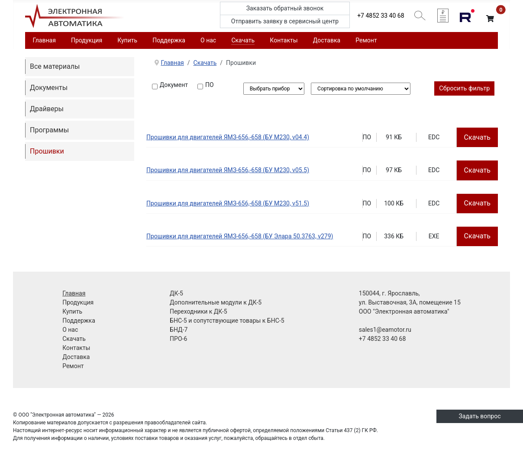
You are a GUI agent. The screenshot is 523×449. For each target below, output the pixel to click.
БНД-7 (178, 329)
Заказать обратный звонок (284, 8)
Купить (127, 40)
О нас (208, 40)
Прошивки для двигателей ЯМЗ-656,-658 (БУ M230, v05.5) (227, 170)
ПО (209, 84)
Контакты (283, 40)
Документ (174, 84)
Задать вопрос (480, 416)
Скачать (243, 40)
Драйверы (47, 109)
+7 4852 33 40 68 (380, 15)
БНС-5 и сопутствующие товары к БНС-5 (227, 320)
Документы (49, 87)
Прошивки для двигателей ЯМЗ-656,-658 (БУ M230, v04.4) (227, 137)
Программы (49, 130)
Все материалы (55, 66)
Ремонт (366, 40)
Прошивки (47, 151)
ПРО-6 (178, 338)
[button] (490, 19)
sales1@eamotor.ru (385, 329)
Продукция (86, 40)
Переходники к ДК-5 (198, 311)
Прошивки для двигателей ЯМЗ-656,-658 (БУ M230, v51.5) (227, 203)
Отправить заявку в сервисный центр (285, 21)
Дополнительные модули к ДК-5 (216, 302)
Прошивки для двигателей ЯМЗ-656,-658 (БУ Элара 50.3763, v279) (239, 236)
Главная (44, 40)
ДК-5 (176, 293)
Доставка (326, 40)
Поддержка (168, 40)
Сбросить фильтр (464, 88)
